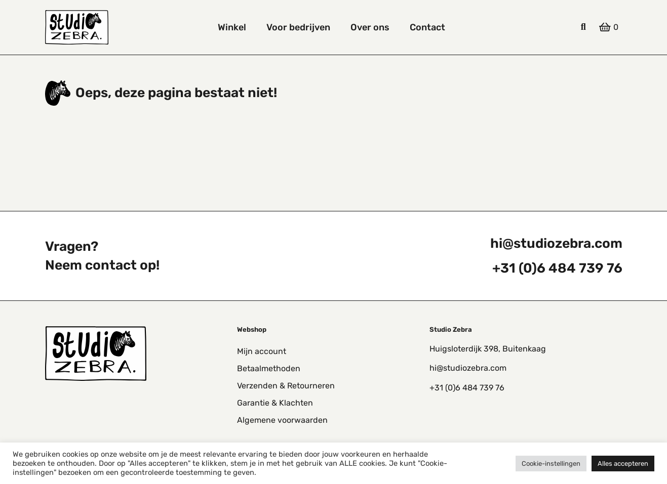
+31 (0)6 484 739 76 (557, 268)
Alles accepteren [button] (623, 463)
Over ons (369, 27)
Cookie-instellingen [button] (551, 463)
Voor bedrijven (298, 27)
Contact (427, 27)
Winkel (232, 27)
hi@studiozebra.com (556, 243)
